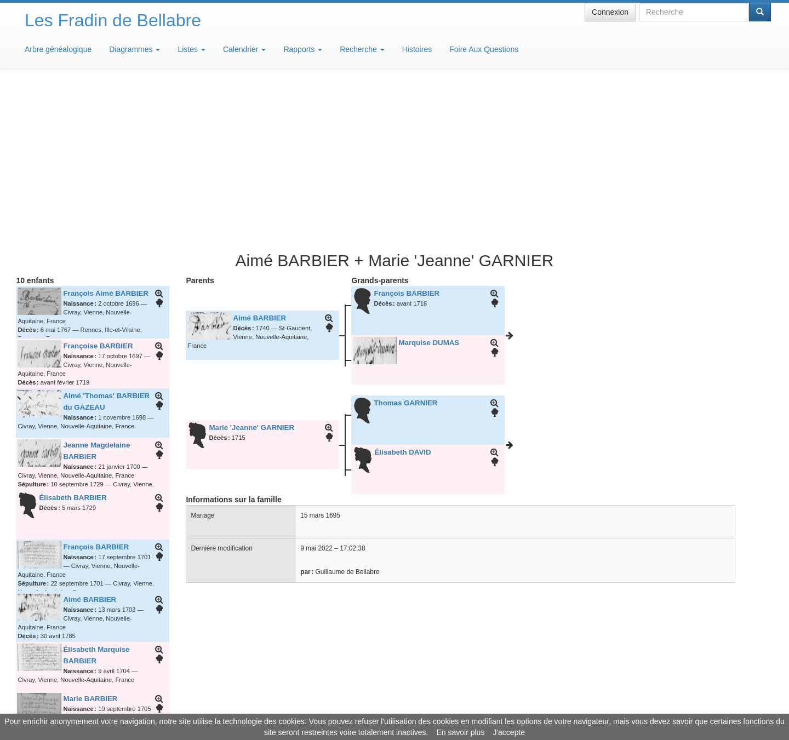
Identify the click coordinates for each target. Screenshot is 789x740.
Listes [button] (191, 49)
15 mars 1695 (320, 354)
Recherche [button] (362, 49)
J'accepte (509, 732)
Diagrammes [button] (134, 49)
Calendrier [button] (244, 49)
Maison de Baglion (442, 707)
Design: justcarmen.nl (738, 677)
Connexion (610, 12)
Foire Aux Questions (483, 49)
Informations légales (349, 707)
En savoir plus (460, 732)
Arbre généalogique (58, 49)
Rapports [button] (302, 49)
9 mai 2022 (316, 387)
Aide (397, 707)
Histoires (417, 49)
